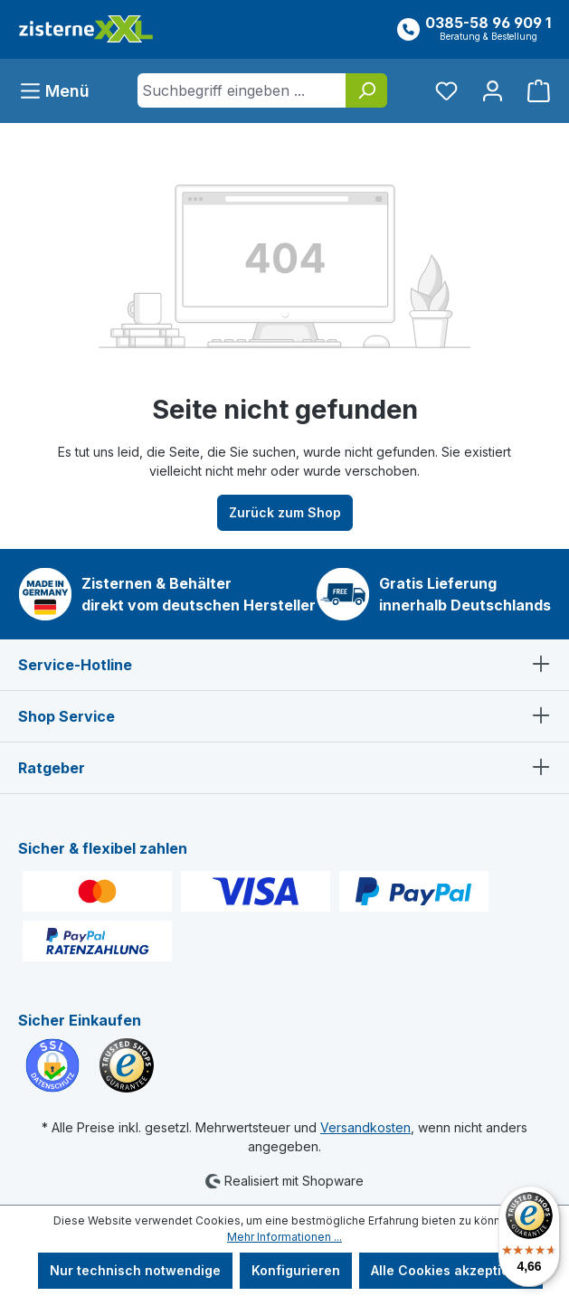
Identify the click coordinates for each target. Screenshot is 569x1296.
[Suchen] (366, 90)
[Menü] (59, 91)
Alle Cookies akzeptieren (451, 1270)
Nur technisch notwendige (135, 1270)
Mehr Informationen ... (284, 1237)
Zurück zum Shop (285, 512)
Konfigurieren (295, 1270)
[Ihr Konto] (492, 91)
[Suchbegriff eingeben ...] (242, 90)
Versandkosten (365, 1127)
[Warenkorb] (533, 91)
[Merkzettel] (446, 91)
